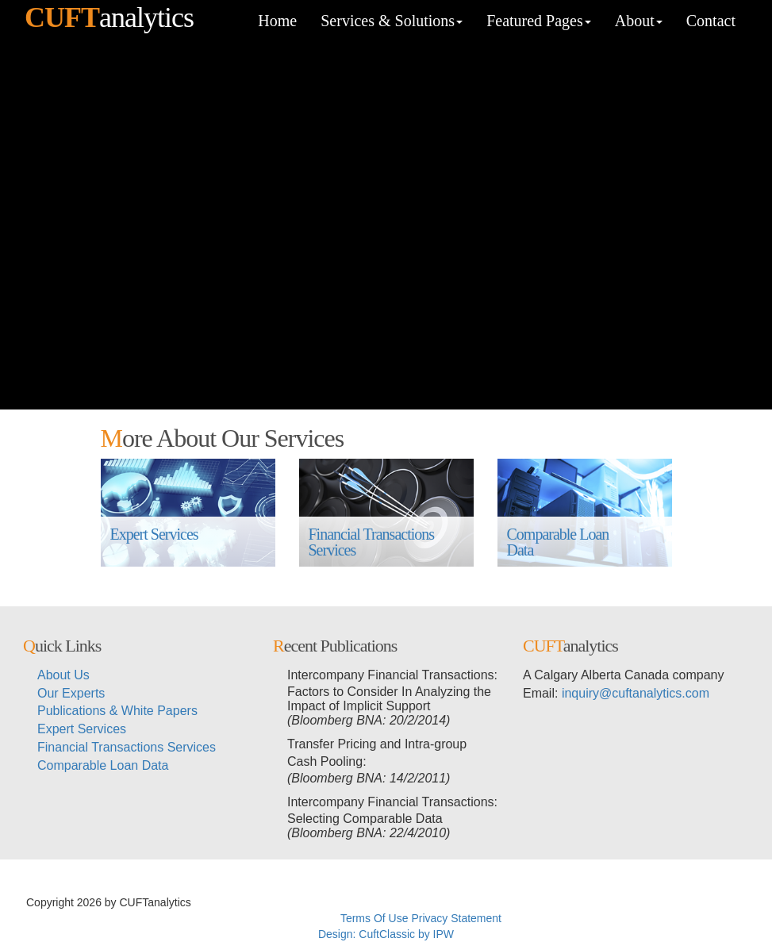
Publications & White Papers (117, 710)
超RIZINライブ (231, 902)
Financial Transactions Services (373, 542)
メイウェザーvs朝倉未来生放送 (348, 902)
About (639, 20)
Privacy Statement (456, 918)
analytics (109, 17)
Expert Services (154, 542)
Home (277, 20)
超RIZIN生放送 (466, 902)
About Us (63, 675)
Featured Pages (538, 20)
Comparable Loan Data (560, 542)
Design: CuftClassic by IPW (386, 934)
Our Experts (71, 693)
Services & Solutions (392, 20)
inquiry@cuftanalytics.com (635, 693)
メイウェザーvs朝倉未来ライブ (583, 902)
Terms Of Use (374, 918)
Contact (711, 20)
